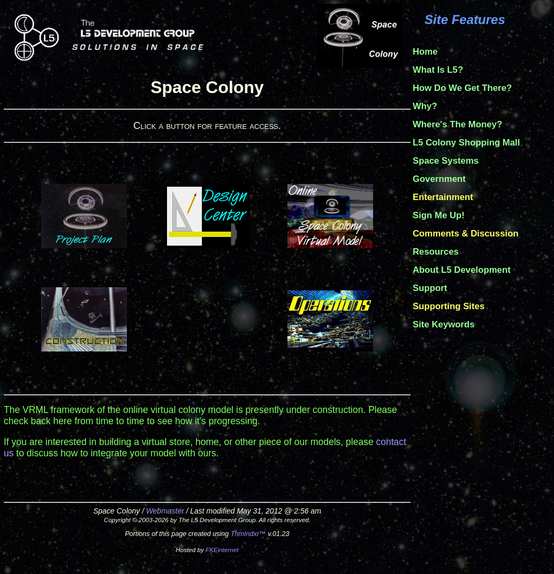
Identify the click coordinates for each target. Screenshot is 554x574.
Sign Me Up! (439, 215)
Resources (436, 252)
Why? (425, 106)
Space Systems (446, 161)
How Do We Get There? (462, 88)
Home (425, 52)
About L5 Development (462, 270)
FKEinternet (222, 549)
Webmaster (165, 511)
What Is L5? (438, 70)
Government (439, 179)
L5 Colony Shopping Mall (466, 142)
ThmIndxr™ (248, 534)
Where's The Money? (457, 124)
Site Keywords (444, 324)
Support (430, 288)
